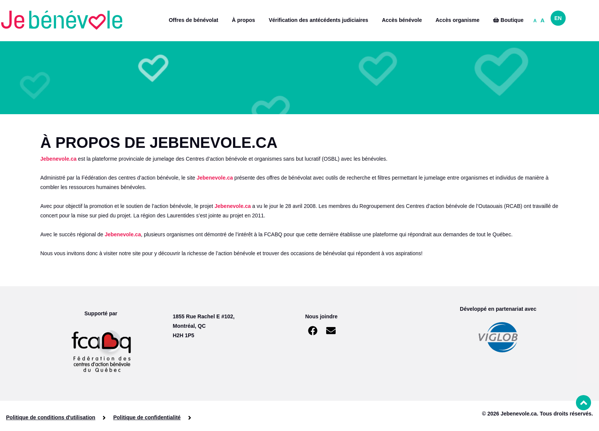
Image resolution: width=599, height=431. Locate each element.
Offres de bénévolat (193, 20)
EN (558, 18)
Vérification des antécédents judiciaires (318, 20)
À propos (243, 20)
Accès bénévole (402, 20)
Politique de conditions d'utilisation (50, 417)
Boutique (508, 20)
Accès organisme (457, 20)
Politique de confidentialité (146, 417)
